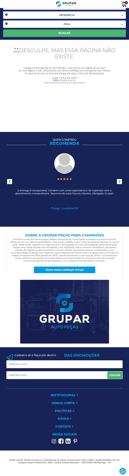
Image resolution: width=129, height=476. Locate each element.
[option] (64, 181)
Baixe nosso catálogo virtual (64, 269)
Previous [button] (9, 181)
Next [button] (119, 181)
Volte (56, 80)
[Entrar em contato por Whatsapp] (123, 471)
